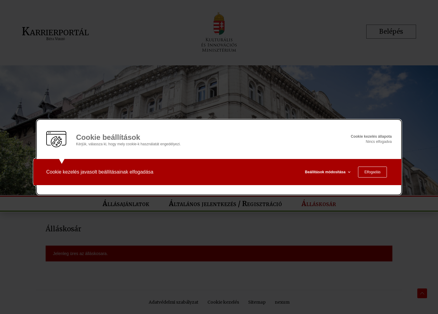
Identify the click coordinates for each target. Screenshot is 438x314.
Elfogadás (372, 172)
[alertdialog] (218, 157)
